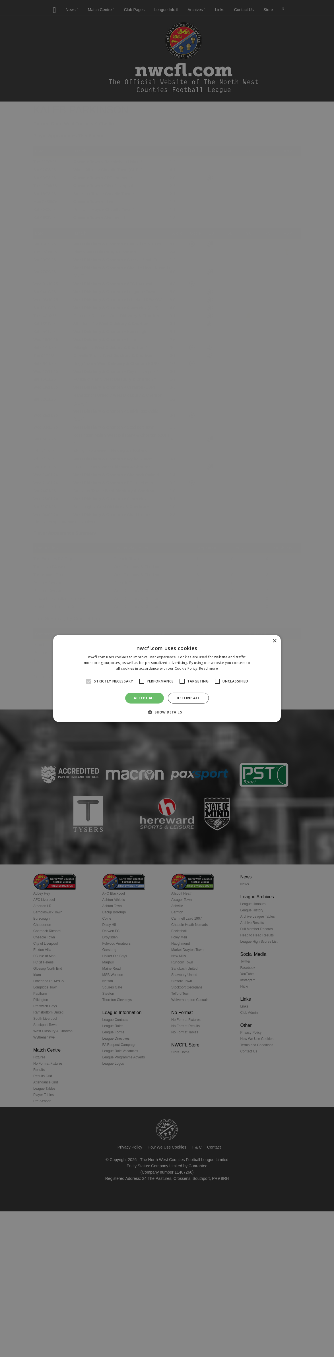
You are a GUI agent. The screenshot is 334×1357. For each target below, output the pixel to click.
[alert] (167, 678)
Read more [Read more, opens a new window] (208, 668)
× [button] (274, 641)
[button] (167, 712)
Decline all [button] (188, 698)
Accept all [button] (144, 698)
